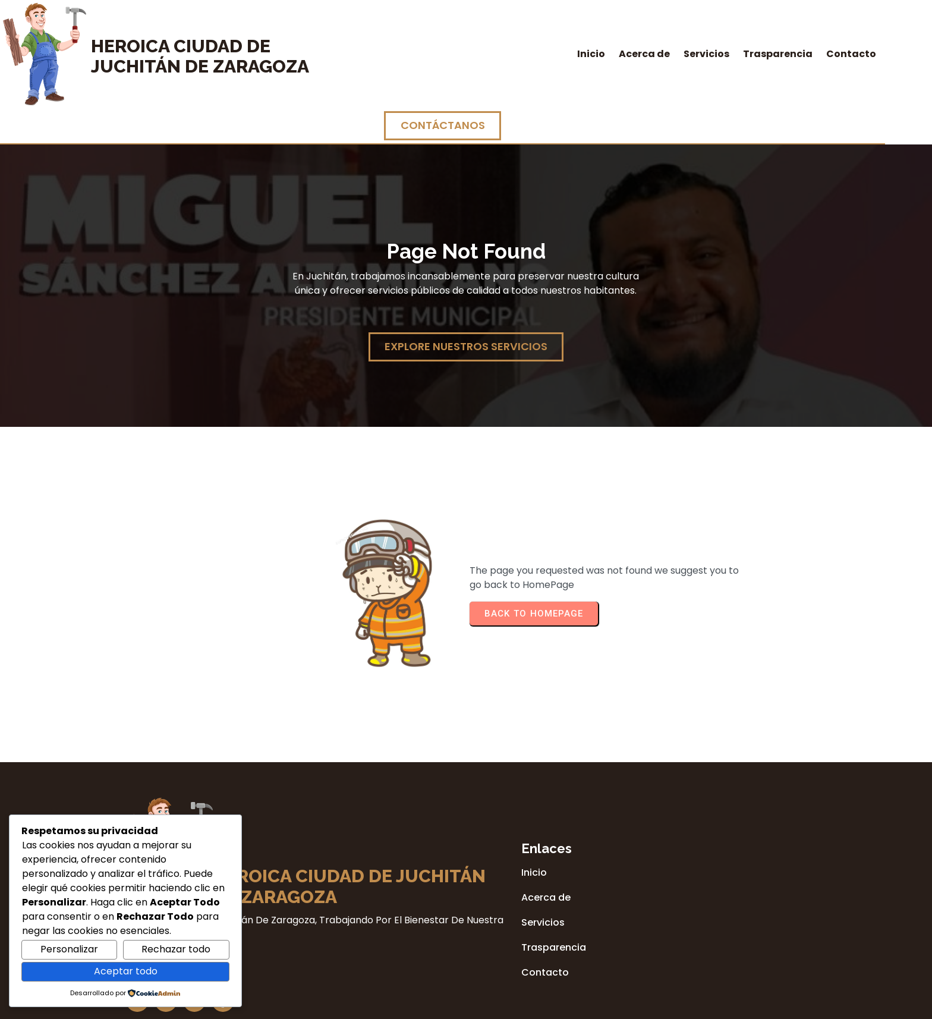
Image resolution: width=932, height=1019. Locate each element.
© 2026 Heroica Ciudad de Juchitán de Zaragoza (466, 1005)
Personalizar (69, 949)
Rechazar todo (175, 949)
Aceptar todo (126, 971)
